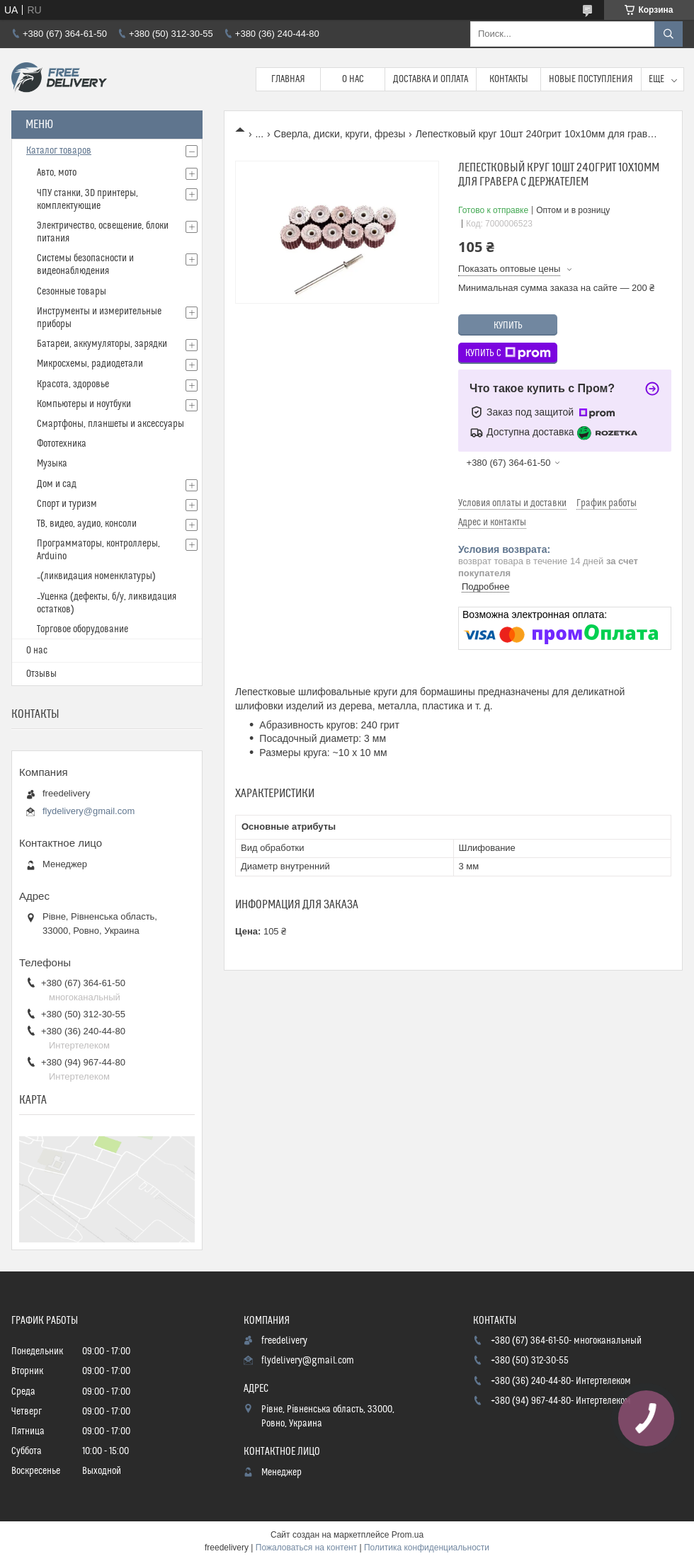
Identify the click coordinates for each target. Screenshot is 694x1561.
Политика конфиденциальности (426, 1548)
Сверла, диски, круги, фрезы (340, 133)
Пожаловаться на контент (306, 1548)
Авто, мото (56, 172)
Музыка (52, 463)
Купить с (508, 353)
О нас (353, 79)
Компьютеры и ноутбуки (84, 404)
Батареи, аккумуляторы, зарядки (102, 344)
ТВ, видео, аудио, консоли (87, 524)
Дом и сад (56, 484)
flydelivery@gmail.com (88, 811)
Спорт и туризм (67, 504)
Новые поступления (591, 79)
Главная (288, 79)
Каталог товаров (58, 150)
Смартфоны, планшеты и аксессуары (110, 424)
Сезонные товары (71, 291)
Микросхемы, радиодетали (90, 364)
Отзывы (41, 674)
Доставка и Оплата (430, 79)
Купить (508, 325)
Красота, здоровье (73, 384)
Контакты (508, 79)
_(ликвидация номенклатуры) (96, 576)
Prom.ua (407, 1535)
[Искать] (668, 34)
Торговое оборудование (82, 629)
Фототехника (61, 444)
